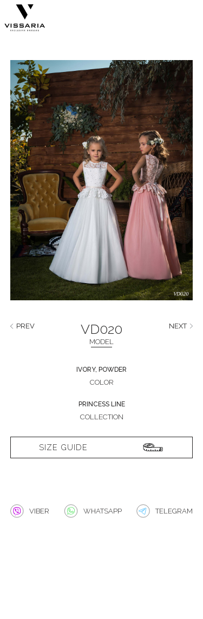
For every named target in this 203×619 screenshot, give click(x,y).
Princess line (101, 404)
